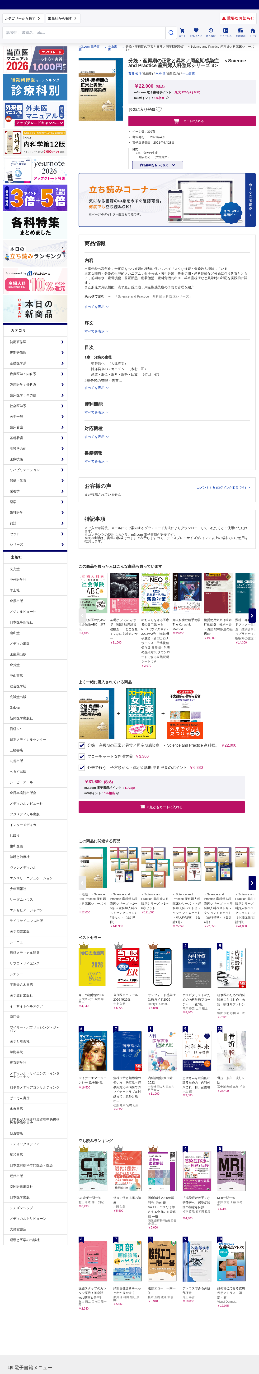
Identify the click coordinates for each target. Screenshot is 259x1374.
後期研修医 (18, 352)
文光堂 (15, 569)
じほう (15, 835)
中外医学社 (18, 579)
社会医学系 (18, 406)
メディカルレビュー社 (26, 803)
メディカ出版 (20, 643)
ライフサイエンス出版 (26, 921)
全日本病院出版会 (23, 793)
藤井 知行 (135, 73)
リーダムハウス (21, 899)
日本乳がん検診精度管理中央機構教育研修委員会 (35, 1121)
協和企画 (16, 846)
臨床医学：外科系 (23, 384)
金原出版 (16, 601)
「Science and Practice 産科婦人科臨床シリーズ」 (153, 296)
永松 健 (160, 73)
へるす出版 (18, 771)
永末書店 (16, 1109)
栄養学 (15, 491)
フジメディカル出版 (25, 814)
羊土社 (15, 590)
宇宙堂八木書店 (21, 985)
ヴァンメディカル (23, 867)
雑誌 (13, 523)
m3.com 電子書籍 (89, 48)
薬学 (13, 502)
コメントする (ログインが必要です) (222, 487)
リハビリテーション (25, 470)
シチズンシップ (21, 1208)
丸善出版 (16, 761)
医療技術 (16, 459)
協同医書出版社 (21, 1186)
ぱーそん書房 (20, 1098)
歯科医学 (16, 512)
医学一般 (16, 416)
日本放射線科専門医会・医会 (31, 1165)
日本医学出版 (20, 1197)
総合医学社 (18, 686)
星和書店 (16, 1154)
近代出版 (16, 1176)
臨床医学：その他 (23, 395)
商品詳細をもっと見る (154, 165)
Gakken (15, 707)
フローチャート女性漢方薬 (110, 756)
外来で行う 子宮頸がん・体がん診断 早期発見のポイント (137, 768)
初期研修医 (18, 342)
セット (15, 534)
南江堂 (15, 1017)
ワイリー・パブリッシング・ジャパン (35, 1029)
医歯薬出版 (18, 654)
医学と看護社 (20, 1041)
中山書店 (16, 675)
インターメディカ (23, 825)
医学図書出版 (20, 931)
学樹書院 (16, 1052)
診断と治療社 (20, 857)
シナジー (16, 974)
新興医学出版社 (21, 718)
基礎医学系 (18, 363)
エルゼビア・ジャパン (26, 910)
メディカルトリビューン (28, 1218)
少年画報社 (18, 889)
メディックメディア (25, 1144)
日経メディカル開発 (25, 953)
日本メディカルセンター (28, 739)
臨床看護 (16, 427)
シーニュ (16, 942)
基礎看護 (16, 438)
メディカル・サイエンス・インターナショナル (35, 1075)
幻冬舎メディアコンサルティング (35, 1087)
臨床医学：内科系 (23, 374)
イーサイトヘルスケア (26, 1006)
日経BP (15, 729)
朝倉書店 (16, 1133)
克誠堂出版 (18, 697)
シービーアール (21, 782)
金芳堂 (15, 665)
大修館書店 (18, 1229)
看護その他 (18, 448)
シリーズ (16, 544)
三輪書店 (16, 750)
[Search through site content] (83, 33)
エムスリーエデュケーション (31, 878)
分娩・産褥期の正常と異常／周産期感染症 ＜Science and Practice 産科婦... (152, 745)
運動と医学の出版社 (25, 1240)
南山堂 (15, 633)
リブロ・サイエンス (25, 963)
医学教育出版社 (21, 995)
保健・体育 (18, 480)
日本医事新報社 (21, 622)
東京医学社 (18, 1063)
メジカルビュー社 (23, 611)
